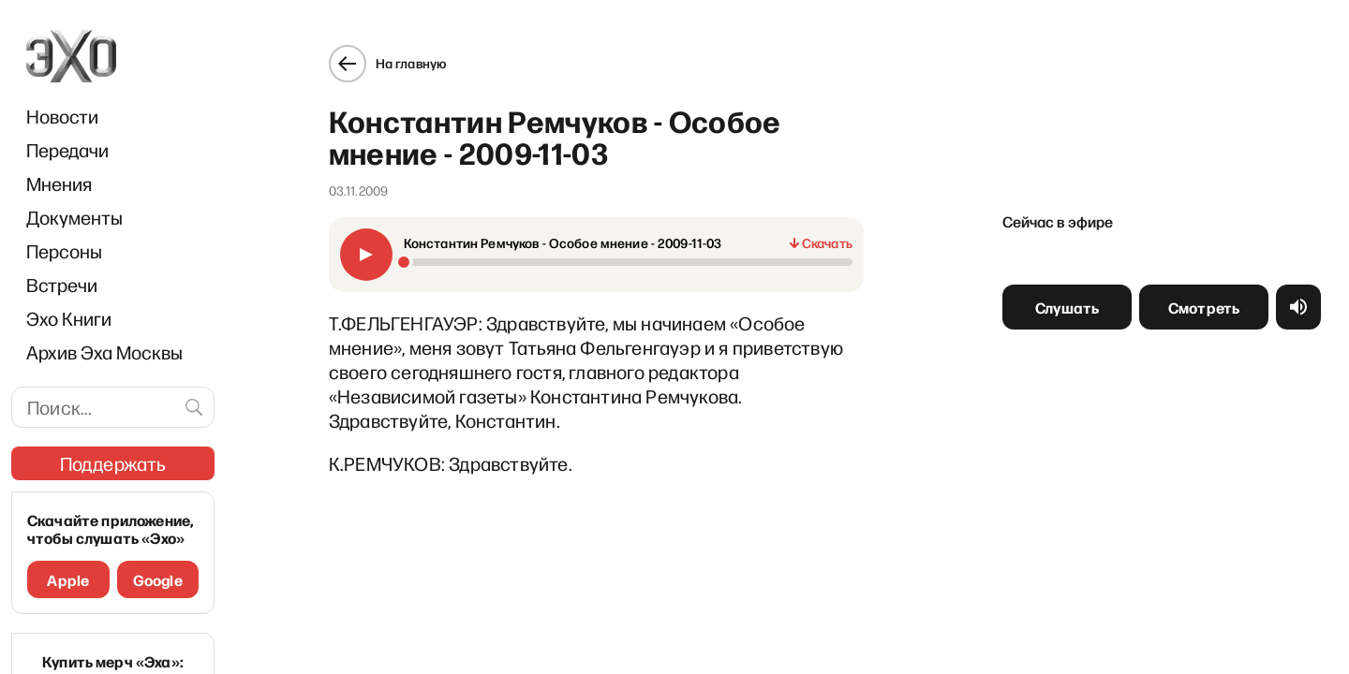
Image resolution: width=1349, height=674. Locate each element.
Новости (62, 116)
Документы (74, 217)
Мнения (59, 183)
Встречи (61, 284)
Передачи (67, 150)
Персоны (64, 251)
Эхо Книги (68, 318)
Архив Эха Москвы (104, 352)
